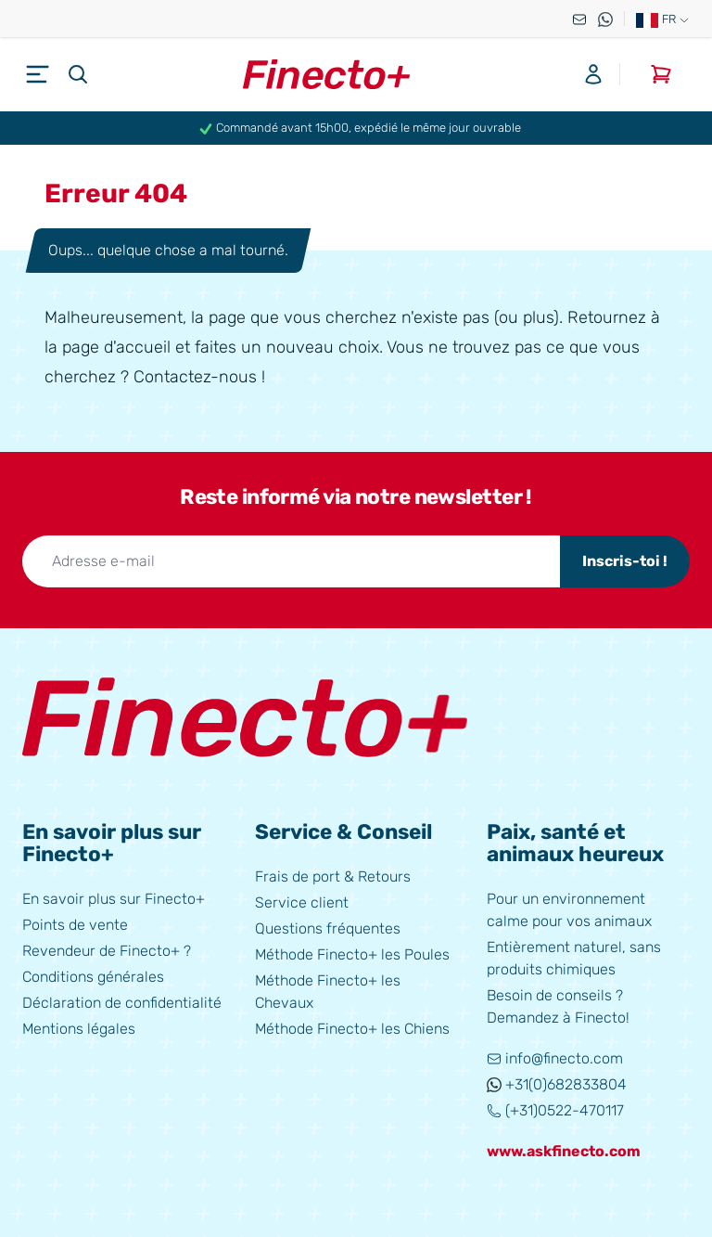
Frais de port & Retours (333, 876)
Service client (302, 902)
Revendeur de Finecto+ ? (106, 951)
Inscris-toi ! (625, 561)
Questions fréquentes (327, 928)
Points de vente (75, 925)
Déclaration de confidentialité (122, 1003)
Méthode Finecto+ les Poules (352, 954)
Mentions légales (78, 1028)
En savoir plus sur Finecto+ (113, 899)
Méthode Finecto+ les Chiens (352, 1028)
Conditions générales (93, 977)
